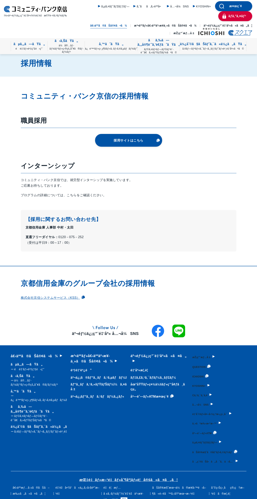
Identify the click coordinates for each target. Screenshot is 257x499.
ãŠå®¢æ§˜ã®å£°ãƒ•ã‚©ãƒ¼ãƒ (204, 446)
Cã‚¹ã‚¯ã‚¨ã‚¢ (199, 391)
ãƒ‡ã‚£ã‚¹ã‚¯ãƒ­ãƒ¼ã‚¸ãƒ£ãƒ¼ (151, 377)
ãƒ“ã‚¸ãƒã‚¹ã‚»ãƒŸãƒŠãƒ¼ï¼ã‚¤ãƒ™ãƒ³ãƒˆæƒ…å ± (109, 387)
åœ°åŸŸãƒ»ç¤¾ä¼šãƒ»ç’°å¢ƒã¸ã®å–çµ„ (162, 387)
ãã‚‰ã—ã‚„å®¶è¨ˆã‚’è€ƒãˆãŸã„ (159, 46)
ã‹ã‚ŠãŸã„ (66, 46)
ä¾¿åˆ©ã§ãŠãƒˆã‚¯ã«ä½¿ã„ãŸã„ (213, 46)
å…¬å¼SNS (179, 6)
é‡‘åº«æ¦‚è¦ (139, 370)
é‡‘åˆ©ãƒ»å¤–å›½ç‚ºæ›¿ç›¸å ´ (213, 409)
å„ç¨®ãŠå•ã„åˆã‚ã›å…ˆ (217, 460)
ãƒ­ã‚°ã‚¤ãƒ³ (237, 16)
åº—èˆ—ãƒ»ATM (204, 426)
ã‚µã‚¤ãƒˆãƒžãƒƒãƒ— (115, 6)
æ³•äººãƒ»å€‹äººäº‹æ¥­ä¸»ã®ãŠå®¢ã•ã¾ (165, 25)
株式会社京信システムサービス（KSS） (53, 297)
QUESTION (200, 365)
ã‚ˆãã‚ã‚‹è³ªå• (150, 6)
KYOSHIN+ (203, 6)
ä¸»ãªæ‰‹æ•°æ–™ (205, 418)
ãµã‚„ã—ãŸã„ (29, 46)
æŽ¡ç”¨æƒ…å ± (184, 33)
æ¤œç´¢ (235, 6)
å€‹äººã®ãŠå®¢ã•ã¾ (108, 25)
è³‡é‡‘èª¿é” (80, 370)
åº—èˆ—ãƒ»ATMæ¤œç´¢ (150, 396)
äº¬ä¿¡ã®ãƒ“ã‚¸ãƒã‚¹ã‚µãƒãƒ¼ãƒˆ (99, 377)
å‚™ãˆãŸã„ (111, 46)
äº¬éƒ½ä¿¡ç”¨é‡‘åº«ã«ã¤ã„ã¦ (228, 25)
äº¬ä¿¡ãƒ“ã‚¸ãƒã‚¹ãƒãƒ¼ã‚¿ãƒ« (96, 396)
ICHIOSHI (198, 374)
